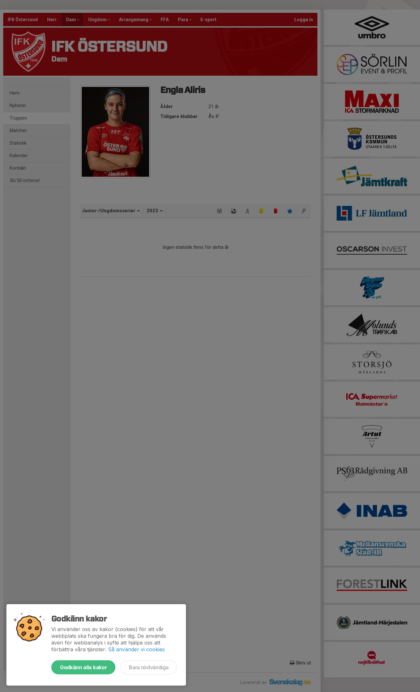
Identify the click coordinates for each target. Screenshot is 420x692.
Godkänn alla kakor (83, 667)
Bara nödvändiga (148, 667)
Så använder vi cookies (136, 649)
